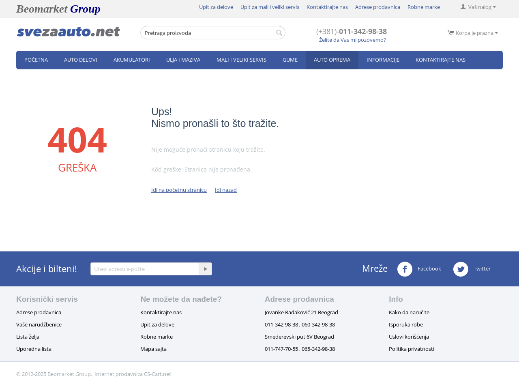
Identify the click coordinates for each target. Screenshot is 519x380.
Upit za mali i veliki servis (269, 7)
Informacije (383, 59)
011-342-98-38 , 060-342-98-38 (300, 324)
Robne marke (423, 7)
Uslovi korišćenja (409, 336)
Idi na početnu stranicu (179, 189)
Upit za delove (216, 7)
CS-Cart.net (157, 374)
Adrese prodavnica (377, 7)
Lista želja (27, 336)
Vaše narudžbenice (39, 324)
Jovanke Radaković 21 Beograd (301, 312)
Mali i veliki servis (241, 59)
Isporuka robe (406, 324)
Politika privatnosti (411, 348)
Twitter (472, 269)
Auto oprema (332, 59)
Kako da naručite (409, 312)
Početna (36, 59)
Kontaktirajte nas (327, 7)
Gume (290, 59)
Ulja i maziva (183, 59)
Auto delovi (80, 59)
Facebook (419, 269)
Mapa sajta (153, 348)
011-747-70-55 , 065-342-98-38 (300, 348)
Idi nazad (226, 189)
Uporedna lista (33, 348)
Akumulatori (132, 59)
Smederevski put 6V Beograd (299, 336)
